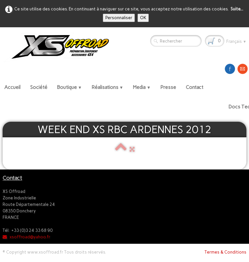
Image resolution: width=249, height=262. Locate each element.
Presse (168, 87)
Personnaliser (118, 17)
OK (143, 17)
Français (236, 41)
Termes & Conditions (225, 252)
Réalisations (108, 87)
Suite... (237, 8)
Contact (194, 87)
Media (142, 87)
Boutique (69, 87)
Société (38, 87)
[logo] (59, 47)
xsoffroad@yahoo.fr (26, 236)
